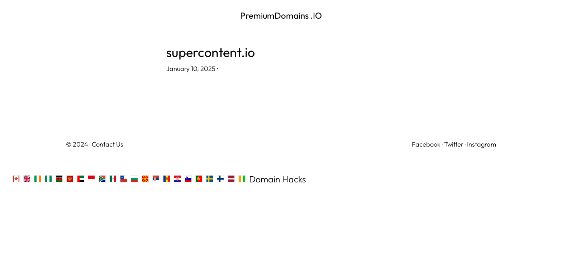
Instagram (481, 144)
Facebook (426, 144)
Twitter (453, 144)
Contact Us (107, 144)
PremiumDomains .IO (281, 15)
